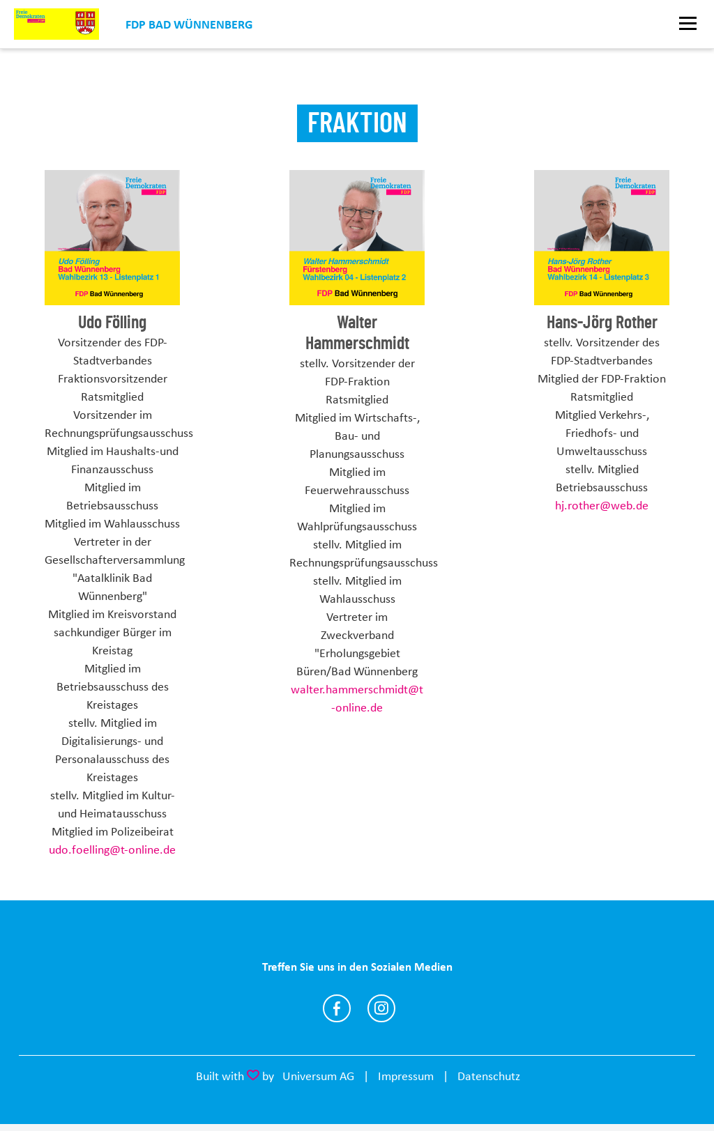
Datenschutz (488, 1076)
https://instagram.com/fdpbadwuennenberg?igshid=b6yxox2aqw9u (381, 1008)
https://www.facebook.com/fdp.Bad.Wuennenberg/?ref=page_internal (337, 1008)
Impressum (406, 1076)
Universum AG (318, 1076)
